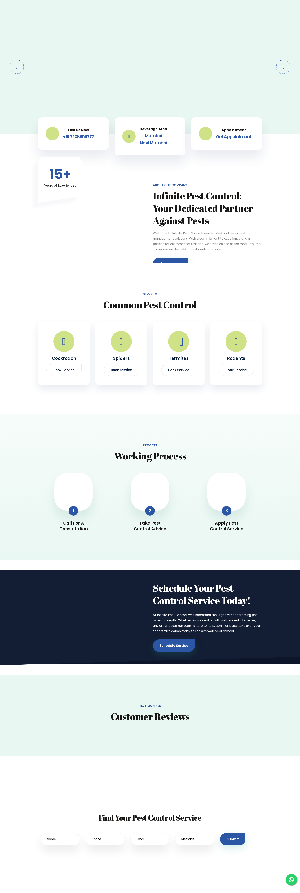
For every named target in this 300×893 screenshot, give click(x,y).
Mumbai (153, 136)
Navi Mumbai (153, 143)
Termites (178, 358)
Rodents (236, 358)
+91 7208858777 (78, 137)
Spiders (121, 358)
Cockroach (64, 358)
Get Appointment (233, 137)
